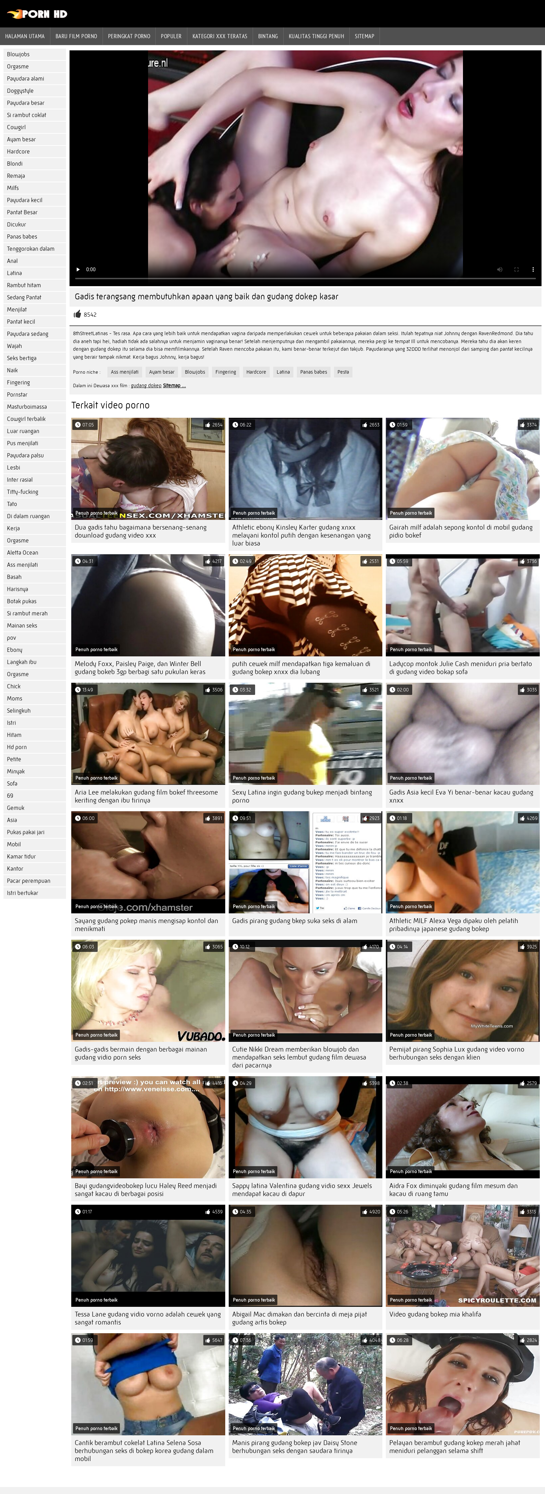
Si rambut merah (27, 613)
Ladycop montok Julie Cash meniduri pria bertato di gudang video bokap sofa (460, 668)
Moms (14, 698)
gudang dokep (146, 385)
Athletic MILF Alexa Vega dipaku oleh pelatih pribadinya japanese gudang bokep (453, 925)
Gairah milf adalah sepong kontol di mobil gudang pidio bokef (460, 531)
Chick (14, 686)
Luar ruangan (23, 431)
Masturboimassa (27, 407)
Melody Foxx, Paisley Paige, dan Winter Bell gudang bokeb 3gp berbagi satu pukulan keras (140, 668)
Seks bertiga (21, 358)
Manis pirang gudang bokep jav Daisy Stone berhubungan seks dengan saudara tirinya (294, 1447)
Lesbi (13, 467)
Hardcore (18, 151)
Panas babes (22, 236)
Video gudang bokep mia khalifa (435, 1314)
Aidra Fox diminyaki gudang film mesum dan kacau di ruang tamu (453, 1190)
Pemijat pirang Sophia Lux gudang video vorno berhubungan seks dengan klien (456, 1053)
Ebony (14, 650)
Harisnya (17, 589)
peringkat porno (129, 36)
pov (11, 637)
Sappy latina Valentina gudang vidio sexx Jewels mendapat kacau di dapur (302, 1190)
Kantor (15, 868)
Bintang (268, 36)
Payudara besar (25, 103)
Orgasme (18, 66)
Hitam (14, 735)
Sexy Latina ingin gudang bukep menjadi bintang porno (302, 796)
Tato (12, 504)
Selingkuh (19, 710)
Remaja (16, 176)
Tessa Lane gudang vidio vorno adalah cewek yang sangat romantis (148, 1318)
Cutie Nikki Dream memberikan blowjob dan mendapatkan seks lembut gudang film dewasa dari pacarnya (299, 1057)
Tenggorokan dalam (31, 249)
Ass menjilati (22, 565)
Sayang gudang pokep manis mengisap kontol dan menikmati (146, 925)
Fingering (18, 382)
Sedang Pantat (24, 297)
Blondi (15, 163)
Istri (11, 723)
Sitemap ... (174, 385)
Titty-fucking (22, 492)
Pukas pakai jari (25, 832)
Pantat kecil (21, 321)
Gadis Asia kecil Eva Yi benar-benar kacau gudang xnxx (461, 796)
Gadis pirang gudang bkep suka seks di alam (294, 921)
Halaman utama (25, 36)
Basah (14, 577)
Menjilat (17, 309)
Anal (12, 261)
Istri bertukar (22, 893)
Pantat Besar (22, 212)
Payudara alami (25, 78)
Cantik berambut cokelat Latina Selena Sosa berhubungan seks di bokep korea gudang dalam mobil (144, 1451)
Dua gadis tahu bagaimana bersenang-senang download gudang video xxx (140, 531)
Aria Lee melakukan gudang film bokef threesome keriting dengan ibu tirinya (146, 796)
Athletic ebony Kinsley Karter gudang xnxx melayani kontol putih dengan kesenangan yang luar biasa (301, 535)
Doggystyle (20, 91)
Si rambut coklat (26, 115)
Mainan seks (22, 625)
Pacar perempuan (28, 881)
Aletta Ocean (22, 552)
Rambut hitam (24, 285)
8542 (90, 315)
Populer (171, 36)
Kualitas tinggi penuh (316, 36)
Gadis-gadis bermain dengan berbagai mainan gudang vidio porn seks (141, 1053)
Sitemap (364, 36)
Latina (14, 273)
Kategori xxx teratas (220, 36)
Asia (12, 820)
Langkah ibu (21, 662)
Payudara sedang (27, 334)
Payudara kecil (24, 200)
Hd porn (17, 747)
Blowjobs (18, 54)
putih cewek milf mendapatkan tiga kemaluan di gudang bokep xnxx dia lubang (301, 668)
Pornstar (17, 394)
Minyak (16, 771)
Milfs (13, 188)
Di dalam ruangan (28, 516)
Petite (14, 759)
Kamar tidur (21, 856)
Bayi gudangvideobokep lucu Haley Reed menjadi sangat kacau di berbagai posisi (146, 1190)
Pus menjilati (22, 443)
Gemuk (15, 808)
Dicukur (16, 224)
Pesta (343, 372)
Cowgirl (16, 127)
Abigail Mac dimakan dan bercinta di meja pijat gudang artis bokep (299, 1318)
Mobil (14, 844)
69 (10, 795)
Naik (12, 370)
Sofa (12, 783)
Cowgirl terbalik (26, 419)
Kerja (13, 528)
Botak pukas (21, 601)
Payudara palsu (25, 455)
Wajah (14, 346)
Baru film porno (76, 36)
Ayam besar (21, 139)
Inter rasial (20, 479)
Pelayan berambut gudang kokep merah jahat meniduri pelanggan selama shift (454, 1447)
